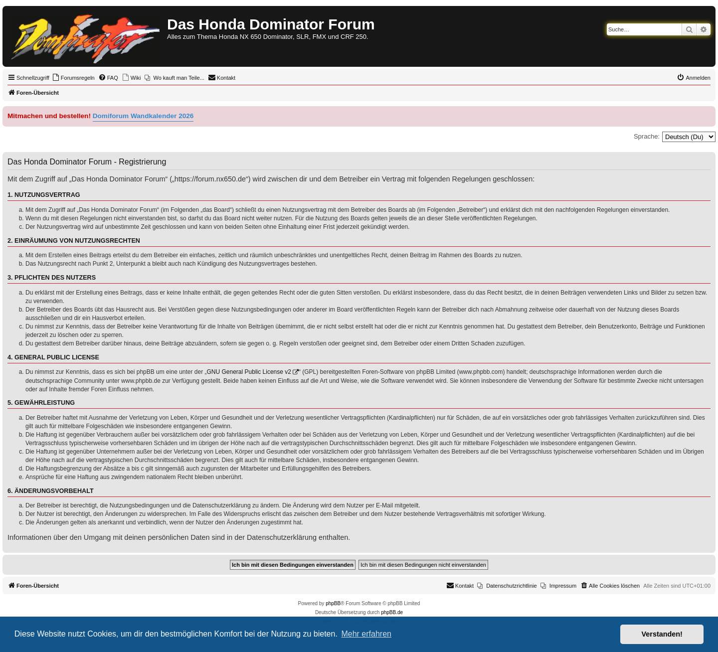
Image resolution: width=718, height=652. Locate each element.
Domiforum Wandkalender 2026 (143, 116)
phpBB (333, 603)
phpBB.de (392, 612)
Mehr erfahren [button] (366, 634)
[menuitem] (73, 78)
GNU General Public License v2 (249, 371)
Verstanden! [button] (662, 634)
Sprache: (647, 136)
